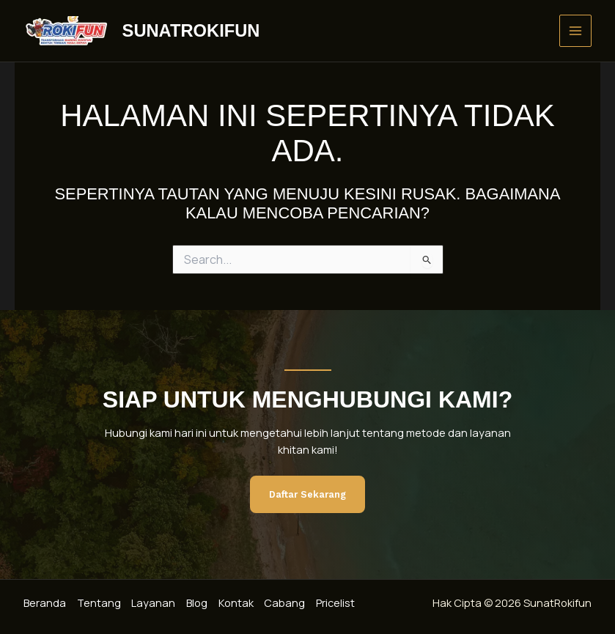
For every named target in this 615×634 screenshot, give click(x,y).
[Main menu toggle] (575, 31)
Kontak (239, 603)
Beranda (44, 603)
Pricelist (341, 603)
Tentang (100, 603)
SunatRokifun (191, 30)
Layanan (155, 603)
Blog (199, 603)
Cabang (289, 603)
